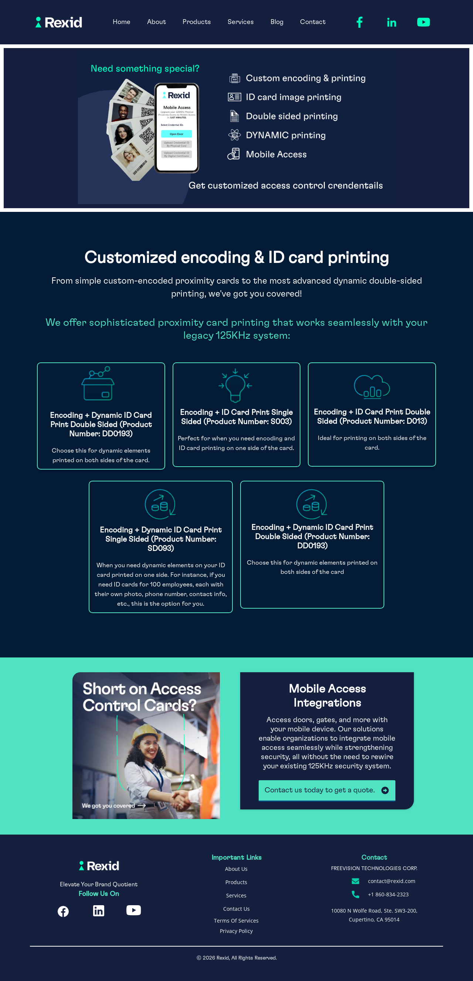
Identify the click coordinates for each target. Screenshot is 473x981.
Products (197, 22)
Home (121, 22)
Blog (276, 22)
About (156, 22)
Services (241, 22)
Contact (313, 22)
